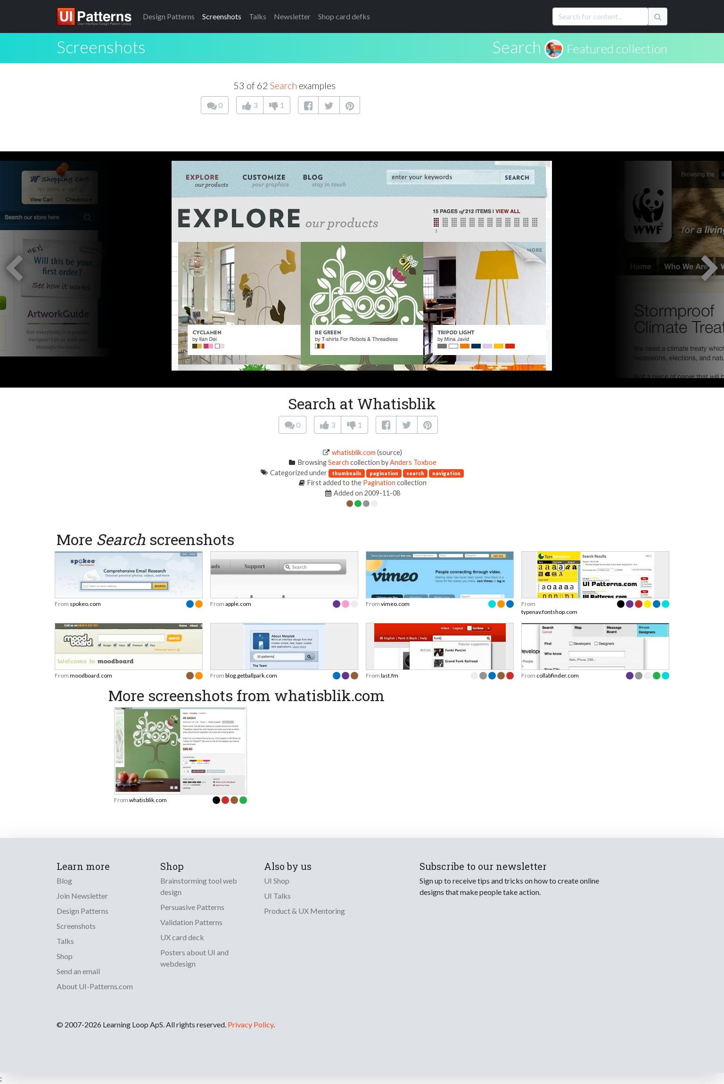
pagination (384, 473)
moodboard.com (91, 675)
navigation (446, 473)
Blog (64, 880)
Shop (65, 956)
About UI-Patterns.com (95, 986)
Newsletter (292, 16)
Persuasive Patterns (192, 906)
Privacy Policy (250, 1024)
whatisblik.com (354, 452)
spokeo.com (85, 603)
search (415, 473)
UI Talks (277, 895)
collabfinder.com (557, 675)
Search (516, 47)
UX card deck (182, 937)
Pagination (379, 483)
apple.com (238, 603)
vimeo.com (395, 603)
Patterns (169, 16)
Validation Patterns (191, 922)
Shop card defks (344, 16)
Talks (257, 16)
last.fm (389, 675)
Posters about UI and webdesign (194, 958)
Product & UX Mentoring (304, 910)
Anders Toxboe (413, 462)
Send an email (78, 971)
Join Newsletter (82, 895)
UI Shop (276, 880)
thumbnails (347, 473)
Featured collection (617, 48)
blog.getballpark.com (251, 675)
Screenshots (221, 16)
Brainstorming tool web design (198, 886)
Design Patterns (82, 910)
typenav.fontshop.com (549, 611)
